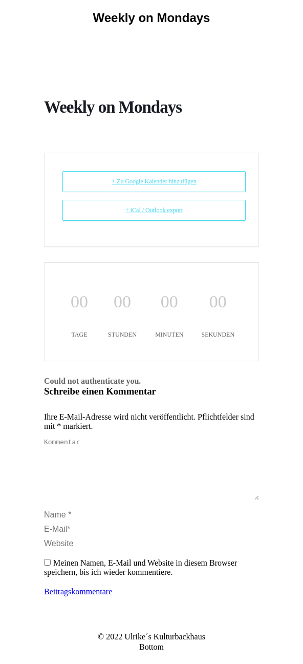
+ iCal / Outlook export (154, 210)
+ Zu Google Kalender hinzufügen (154, 181)
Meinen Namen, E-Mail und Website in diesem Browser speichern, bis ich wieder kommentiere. (140, 580)
